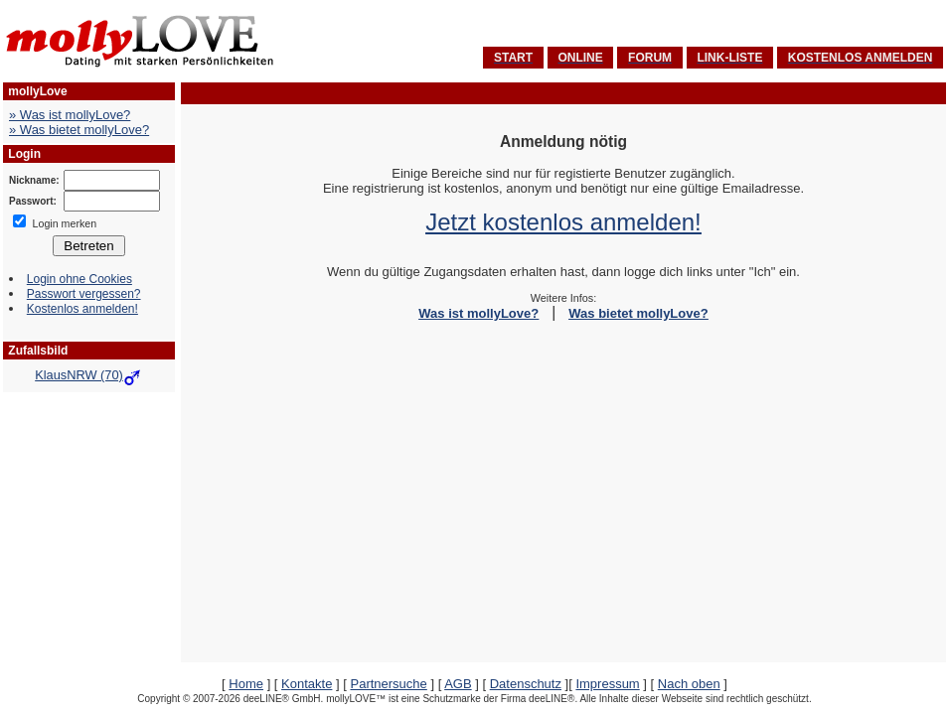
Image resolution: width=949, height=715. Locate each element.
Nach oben (689, 683)
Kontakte (306, 683)
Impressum (607, 683)
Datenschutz (525, 683)
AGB (457, 683)
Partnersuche (388, 683)
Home (246, 683)
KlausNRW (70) (89, 374)
